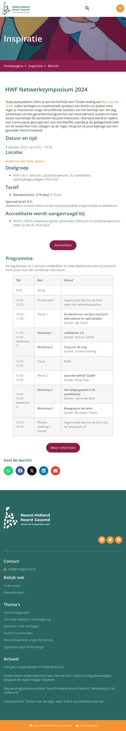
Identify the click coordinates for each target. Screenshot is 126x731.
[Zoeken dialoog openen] (87, 8)
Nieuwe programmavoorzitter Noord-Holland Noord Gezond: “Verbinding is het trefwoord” (59, 690)
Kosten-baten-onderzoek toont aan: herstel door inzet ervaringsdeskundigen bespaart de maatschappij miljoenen (58, 677)
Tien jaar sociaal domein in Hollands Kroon (34, 667)
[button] (113, 8)
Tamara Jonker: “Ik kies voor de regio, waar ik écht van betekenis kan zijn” (54, 701)
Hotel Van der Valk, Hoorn (25, 161)
